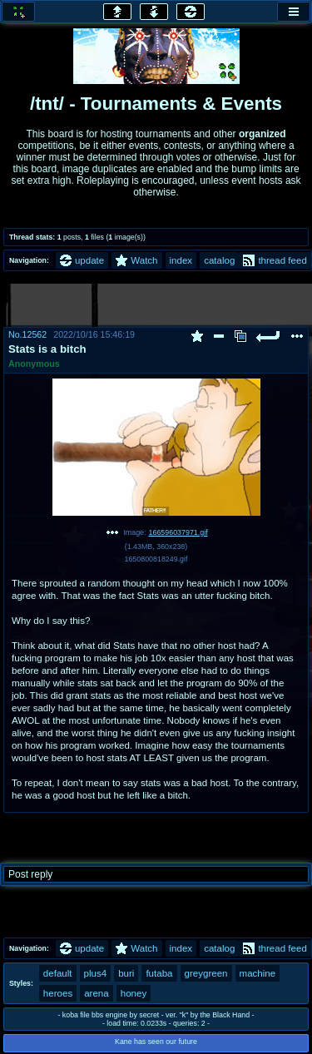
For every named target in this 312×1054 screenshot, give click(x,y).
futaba (159, 973)
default (57, 973)
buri (126, 973)
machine (258, 973)
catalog (219, 260)
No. (15, 334)
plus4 (95, 973)
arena (96, 993)
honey (133, 993)
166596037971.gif (178, 532)
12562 (34, 334)
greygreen (206, 973)
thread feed (274, 260)
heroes (57, 993)
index (181, 260)
